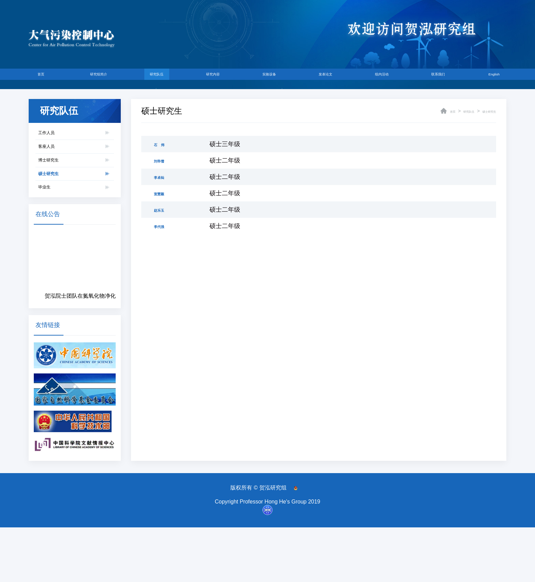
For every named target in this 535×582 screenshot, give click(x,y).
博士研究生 (59, 186)
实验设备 (270, 78)
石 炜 (163, 144)
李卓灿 (163, 176)
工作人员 (55, 138)
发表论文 (324, 78)
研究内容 (217, 78)
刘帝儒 (163, 160)
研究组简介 (107, 78)
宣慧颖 (163, 193)
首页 (51, 78)
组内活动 (377, 78)
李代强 (163, 226)
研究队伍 (163, 78)
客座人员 (55, 162)
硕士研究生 (59, 211)
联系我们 (431, 78)
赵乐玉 (163, 209)
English (484, 78)
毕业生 (51, 235)
